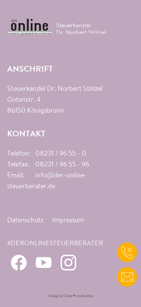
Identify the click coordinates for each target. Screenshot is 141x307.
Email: (15, 176)
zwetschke (84, 296)
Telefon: (19, 154)
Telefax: (18, 165)
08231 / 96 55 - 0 (60, 154)
